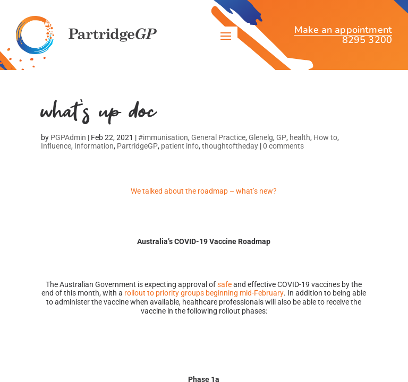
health (300, 137)
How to (325, 137)
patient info (180, 146)
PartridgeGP (137, 146)
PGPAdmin (68, 137)
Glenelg (261, 137)
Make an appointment (343, 31)
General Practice (218, 137)
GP (281, 137)
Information (94, 146)
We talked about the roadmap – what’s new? (204, 191)
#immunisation (163, 137)
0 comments (283, 146)
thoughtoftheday (230, 146)
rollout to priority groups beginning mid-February (204, 293)
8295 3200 (367, 40)
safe (224, 284)
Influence (56, 146)
